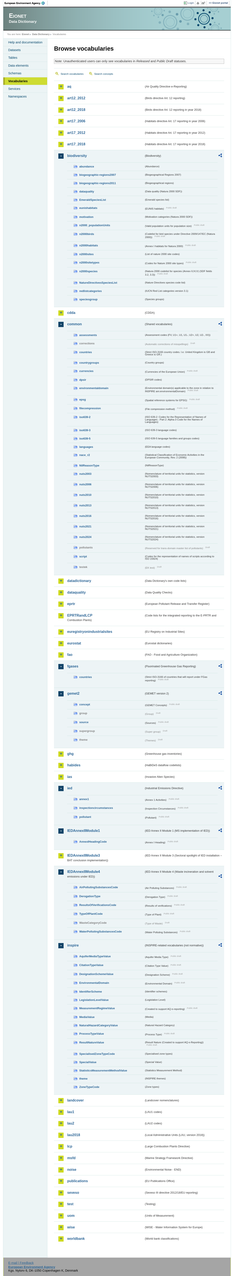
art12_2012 (76, 98)
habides (73, 765)
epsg (82, 399)
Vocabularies (18, 81)
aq (69, 86)
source (83, 722)
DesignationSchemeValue (96, 974)
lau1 (70, 1112)
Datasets (14, 50)
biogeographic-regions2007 (97, 174)
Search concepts (103, 74)
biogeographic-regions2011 (97, 183)
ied (69, 788)
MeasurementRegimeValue (97, 1008)
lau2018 (73, 1135)
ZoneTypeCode (89, 1087)
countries (85, 352)
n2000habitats (88, 245)
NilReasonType (89, 465)
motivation (86, 217)
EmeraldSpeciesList (92, 199)
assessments (88, 335)
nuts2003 (85, 473)
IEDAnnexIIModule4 (83, 872)
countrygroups (89, 362)
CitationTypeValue (91, 965)
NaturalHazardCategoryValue (98, 1025)
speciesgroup (88, 299)
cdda (71, 313)
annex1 (84, 799)
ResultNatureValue (91, 1042)
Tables (12, 57)
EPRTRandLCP (79, 615)
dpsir (82, 379)
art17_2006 (76, 121)
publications (77, 1181)
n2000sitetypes (89, 262)
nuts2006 (85, 484)
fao (69, 655)
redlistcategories (90, 291)
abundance (86, 166)
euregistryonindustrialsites (89, 632)
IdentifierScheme (90, 991)
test (70, 1204)
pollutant (85, 817)
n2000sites (86, 254)
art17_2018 (76, 144)
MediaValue (87, 1017)
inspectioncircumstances (96, 808)
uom (71, 1215)
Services (14, 89)
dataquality (86, 191)
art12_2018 (76, 110)
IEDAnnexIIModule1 (83, 831)
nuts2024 (85, 537)
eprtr (71, 604)
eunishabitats (88, 208)
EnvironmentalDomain (94, 982)
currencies (86, 371)
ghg (70, 754)
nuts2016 (85, 516)
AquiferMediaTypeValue (95, 956)
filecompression (90, 408)
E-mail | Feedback (21, 1263)
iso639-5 (84, 438)
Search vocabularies (72, 74)
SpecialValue (87, 1062)
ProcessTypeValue (91, 1033)
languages (86, 446)
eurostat (74, 643)
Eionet (25, 34)
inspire (73, 945)
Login (191, 3)
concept (84, 704)
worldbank (76, 1238)
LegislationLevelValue (94, 1000)
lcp (69, 1146)
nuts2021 (85, 526)
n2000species (88, 271)
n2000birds (86, 234)
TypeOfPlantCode (90, 913)
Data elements (18, 65)
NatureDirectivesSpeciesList (98, 282)
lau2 (70, 1123)
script (83, 556)
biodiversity (77, 156)
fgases (72, 666)
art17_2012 (76, 133)
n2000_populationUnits (94, 225)
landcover (75, 1100)
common (74, 324)
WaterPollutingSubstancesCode (100, 931)
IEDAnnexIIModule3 (83, 855)
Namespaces (17, 96)
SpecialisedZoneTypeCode (97, 1053)
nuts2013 (85, 505)
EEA (26, 3)
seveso (73, 1192)
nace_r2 (84, 455)
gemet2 (73, 693)
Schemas (14, 73)
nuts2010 (85, 495)
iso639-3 (84, 430)
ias (69, 777)
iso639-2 (84, 417)
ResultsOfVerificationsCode (97, 905)
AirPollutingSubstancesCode (98, 887)
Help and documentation (25, 42)
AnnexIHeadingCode (93, 841)
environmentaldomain (93, 388)
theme (83, 1078)
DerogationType (89, 896)
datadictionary (79, 581)
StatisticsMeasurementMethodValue (103, 1070)
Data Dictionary (41, 34)
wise (71, 1227)
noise (71, 1169)
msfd (71, 1158)
